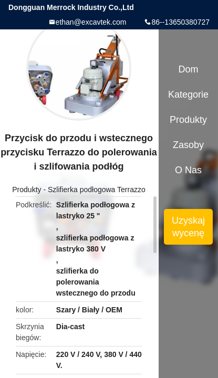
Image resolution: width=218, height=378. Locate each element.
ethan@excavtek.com (91, 22)
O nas (188, 170)
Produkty (26, 189)
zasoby (188, 145)
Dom (189, 69)
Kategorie (188, 94)
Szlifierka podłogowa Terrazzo (97, 189)
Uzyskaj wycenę (188, 226)
